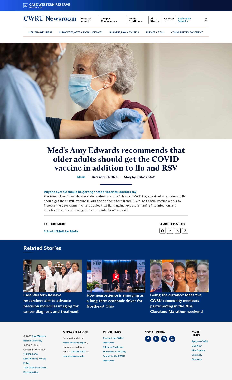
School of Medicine (56, 231)
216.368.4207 (78, 351)
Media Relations (135, 20)
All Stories (154, 20)
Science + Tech (155, 32)
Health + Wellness (40, 32)
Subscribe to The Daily (114, 351)
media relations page (74, 342)
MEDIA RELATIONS (75, 332)
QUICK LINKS (112, 332)
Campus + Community (109, 20)
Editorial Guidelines (113, 347)
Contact (169, 19)
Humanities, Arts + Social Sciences (80, 32)
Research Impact (86, 20)
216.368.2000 (30, 354)
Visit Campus (198, 350)
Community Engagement (187, 32)
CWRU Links (196, 334)
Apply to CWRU (200, 341)
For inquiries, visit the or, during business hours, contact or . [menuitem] (75, 347)
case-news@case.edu (73, 356)
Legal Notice (30, 358)
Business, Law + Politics (124, 32)
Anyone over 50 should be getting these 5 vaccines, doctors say (90, 192)
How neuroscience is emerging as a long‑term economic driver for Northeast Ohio (115, 301)
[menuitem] (40, 32)
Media (74, 231)
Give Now (197, 345)
